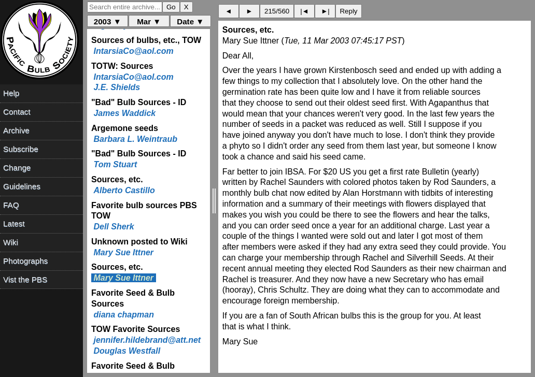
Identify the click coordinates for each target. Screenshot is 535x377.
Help (11, 93)
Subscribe (20, 148)
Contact (16, 111)
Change (17, 167)
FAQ (11, 204)
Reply (348, 11)
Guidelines (21, 186)
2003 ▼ (107, 21)
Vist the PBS (25, 279)
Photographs (25, 260)
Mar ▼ (149, 21)
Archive (16, 130)
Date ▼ (190, 21)
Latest (13, 223)
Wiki (10, 242)
